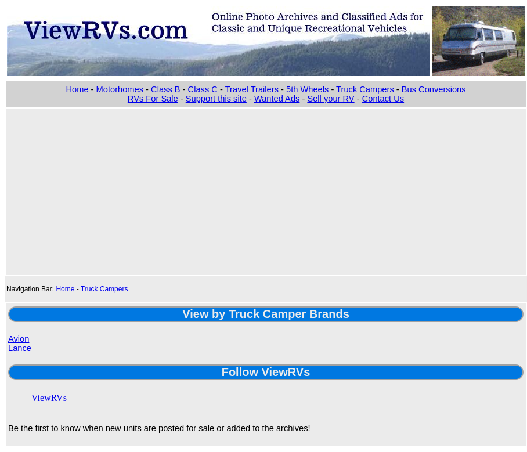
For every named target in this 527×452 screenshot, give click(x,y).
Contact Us (383, 98)
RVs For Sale (153, 98)
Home (77, 89)
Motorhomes (119, 89)
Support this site (216, 98)
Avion (18, 338)
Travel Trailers (252, 89)
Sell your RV (330, 98)
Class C (203, 89)
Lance (19, 348)
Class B (166, 89)
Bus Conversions (434, 89)
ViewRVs (49, 398)
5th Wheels (307, 89)
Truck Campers (365, 89)
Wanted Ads (276, 98)
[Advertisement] (265, 191)
